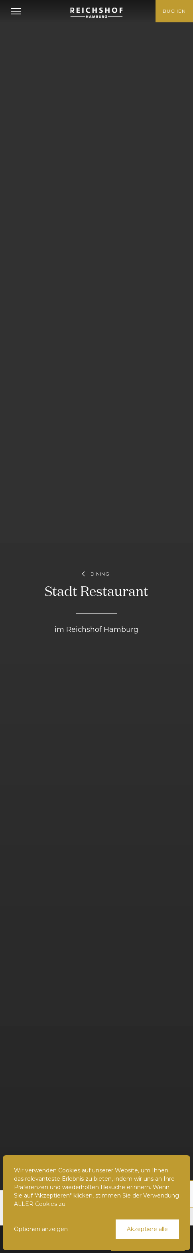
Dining (94, 574)
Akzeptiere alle (147, 1229)
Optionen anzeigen (41, 1229)
